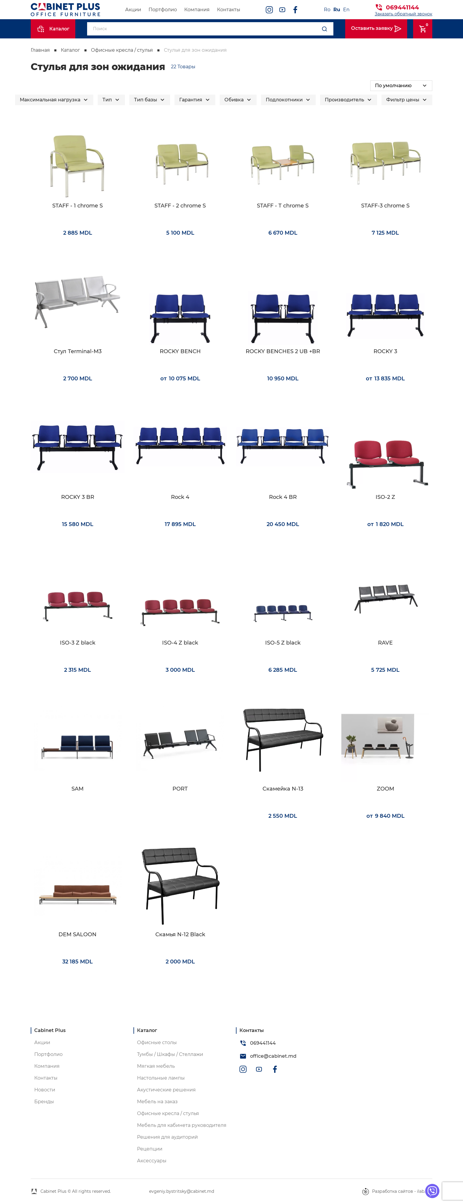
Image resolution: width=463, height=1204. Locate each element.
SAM (77, 789)
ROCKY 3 (385, 351)
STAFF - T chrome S (283, 206)
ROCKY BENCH (180, 351)
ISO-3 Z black (77, 643)
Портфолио (163, 9)
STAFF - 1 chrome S (77, 206)
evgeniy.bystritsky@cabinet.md (181, 1191)
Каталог (70, 50)
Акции (133, 9)
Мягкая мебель (156, 1066)
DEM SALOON (77, 935)
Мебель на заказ (157, 1101)
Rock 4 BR (283, 497)
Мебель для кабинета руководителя (181, 1125)
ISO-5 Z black (283, 643)
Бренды (44, 1101)
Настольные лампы (161, 1078)
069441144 (402, 7)
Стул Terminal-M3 (78, 351)
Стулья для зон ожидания (195, 50)
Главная (40, 50)
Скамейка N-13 (283, 789)
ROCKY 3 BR (77, 497)
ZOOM (385, 789)
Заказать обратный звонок (403, 14)
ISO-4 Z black (180, 643)
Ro (327, 9)
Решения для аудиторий (167, 1137)
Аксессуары (152, 1161)
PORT (180, 789)
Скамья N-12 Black (180, 935)
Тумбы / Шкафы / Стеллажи (170, 1054)
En (346, 9)
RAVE (385, 643)
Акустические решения (166, 1090)
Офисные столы (157, 1042)
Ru (336, 9)
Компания (197, 9)
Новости (44, 1090)
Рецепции (149, 1149)
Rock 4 (180, 497)
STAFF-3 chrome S (385, 206)
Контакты (228, 9)
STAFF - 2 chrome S (180, 206)
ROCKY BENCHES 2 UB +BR (283, 351)
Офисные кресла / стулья (122, 50)
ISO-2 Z (385, 497)
